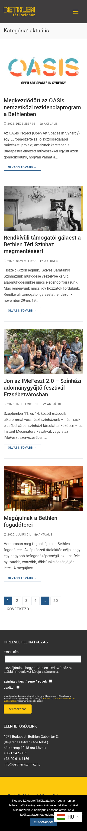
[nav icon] (75, 12)
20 (55, 600)
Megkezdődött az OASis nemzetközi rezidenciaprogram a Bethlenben (42, 107)
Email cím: (11, 652)
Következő (18, 609)
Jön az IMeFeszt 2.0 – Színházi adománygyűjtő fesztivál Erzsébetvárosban (42, 388)
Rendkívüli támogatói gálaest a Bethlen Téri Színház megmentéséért (42, 244)
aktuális (49, 123)
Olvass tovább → (22, 167)
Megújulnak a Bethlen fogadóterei (30, 521)
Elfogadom (43, 822)
